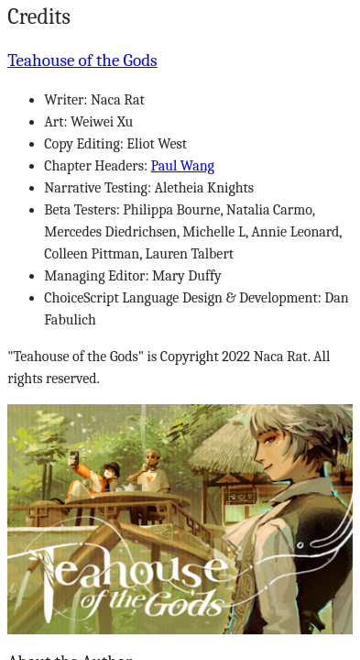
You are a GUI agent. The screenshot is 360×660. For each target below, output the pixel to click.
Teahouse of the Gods (82, 60)
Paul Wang (182, 166)
